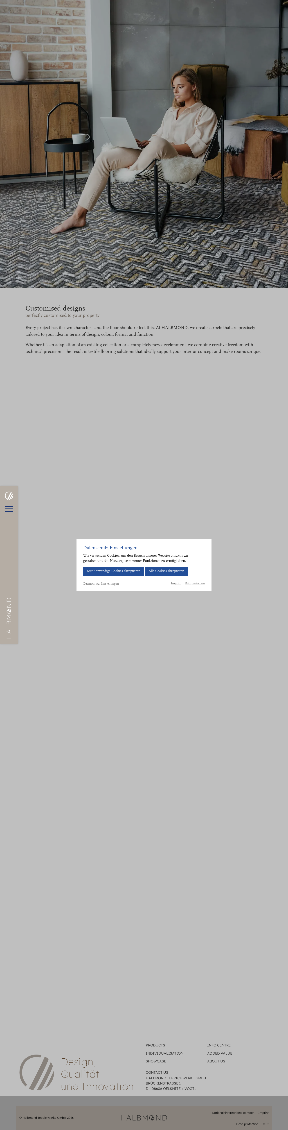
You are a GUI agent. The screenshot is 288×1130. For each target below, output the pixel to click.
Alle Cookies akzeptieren (166, 571)
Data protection (195, 583)
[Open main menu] (9, 509)
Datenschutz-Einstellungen (101, 583)
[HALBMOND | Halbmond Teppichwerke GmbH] (9, 496)
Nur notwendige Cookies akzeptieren (113, 571)
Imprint (176, 583)
